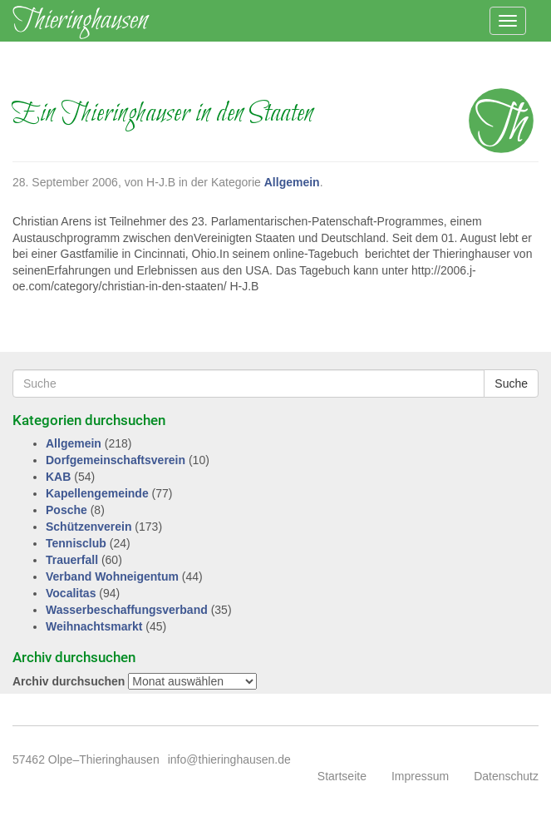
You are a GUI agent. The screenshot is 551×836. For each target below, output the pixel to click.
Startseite (342, 776)
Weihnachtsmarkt (94, 626)
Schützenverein (88, 526)
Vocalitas (71, 593)
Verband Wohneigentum (112, 576)
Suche (511, 383)
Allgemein (292, 182)
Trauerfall (72, 559)
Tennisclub (76, 543)
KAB (58, 476)
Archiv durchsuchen (68, 681)
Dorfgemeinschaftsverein (115, 460)
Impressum (420, 776)
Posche (66, 510)
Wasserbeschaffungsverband (127, 609)
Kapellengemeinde (97, 493)
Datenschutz (506, 776)
